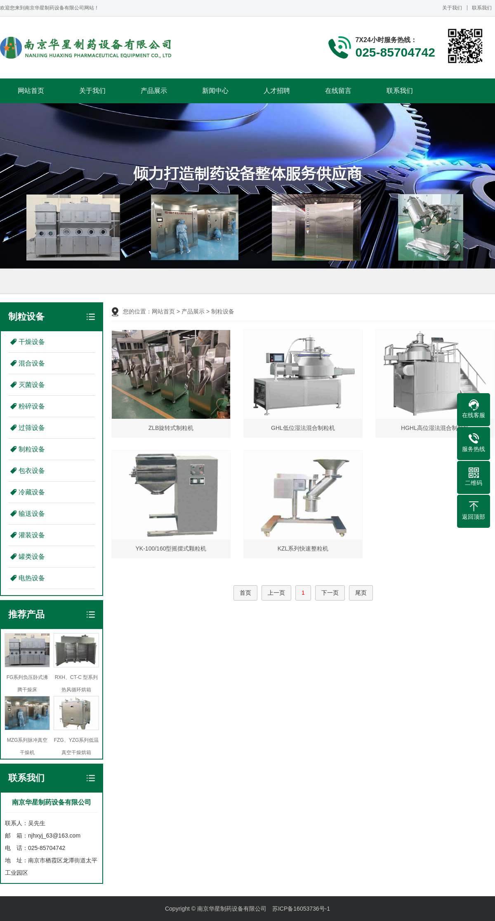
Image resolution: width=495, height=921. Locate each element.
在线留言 (338, 90)
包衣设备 (32, 470)
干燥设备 (32, 341)
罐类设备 (32, 556)
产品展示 (154, 90)
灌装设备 (32, 535)
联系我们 (482, 8)
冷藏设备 (32, 492)
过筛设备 (32, 427)
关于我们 (452, 8)
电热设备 (32, 578)
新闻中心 (215, 90)
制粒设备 (32, 449)
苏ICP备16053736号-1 (301, 908)
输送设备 (32, 513)
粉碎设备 (32, 406)
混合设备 (32, 363)
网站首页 (31, 90)
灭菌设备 (32, 384)
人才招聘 (277, 90)
